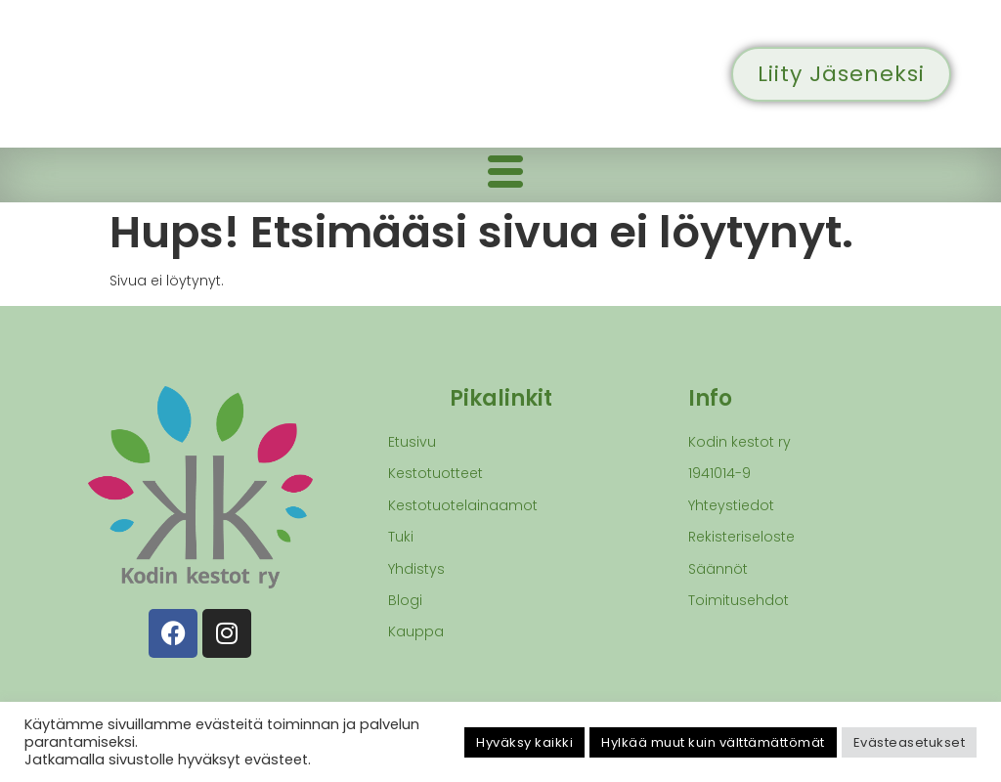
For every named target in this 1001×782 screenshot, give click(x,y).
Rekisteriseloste (741, 536)
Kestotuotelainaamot (463, 505)
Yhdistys (416, 569)
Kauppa (416, 631)
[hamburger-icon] (505, 175)
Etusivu (412, 442)
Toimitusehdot (738, 600)
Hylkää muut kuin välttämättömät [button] (713, 742)
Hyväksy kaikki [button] (524, 742)
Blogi (405, 600)
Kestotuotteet (435, 473)
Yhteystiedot (731, 505)
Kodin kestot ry (739, 442)
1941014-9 (719, 473)
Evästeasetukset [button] (909, 742)
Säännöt (718, 569)
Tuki (400, 536)
